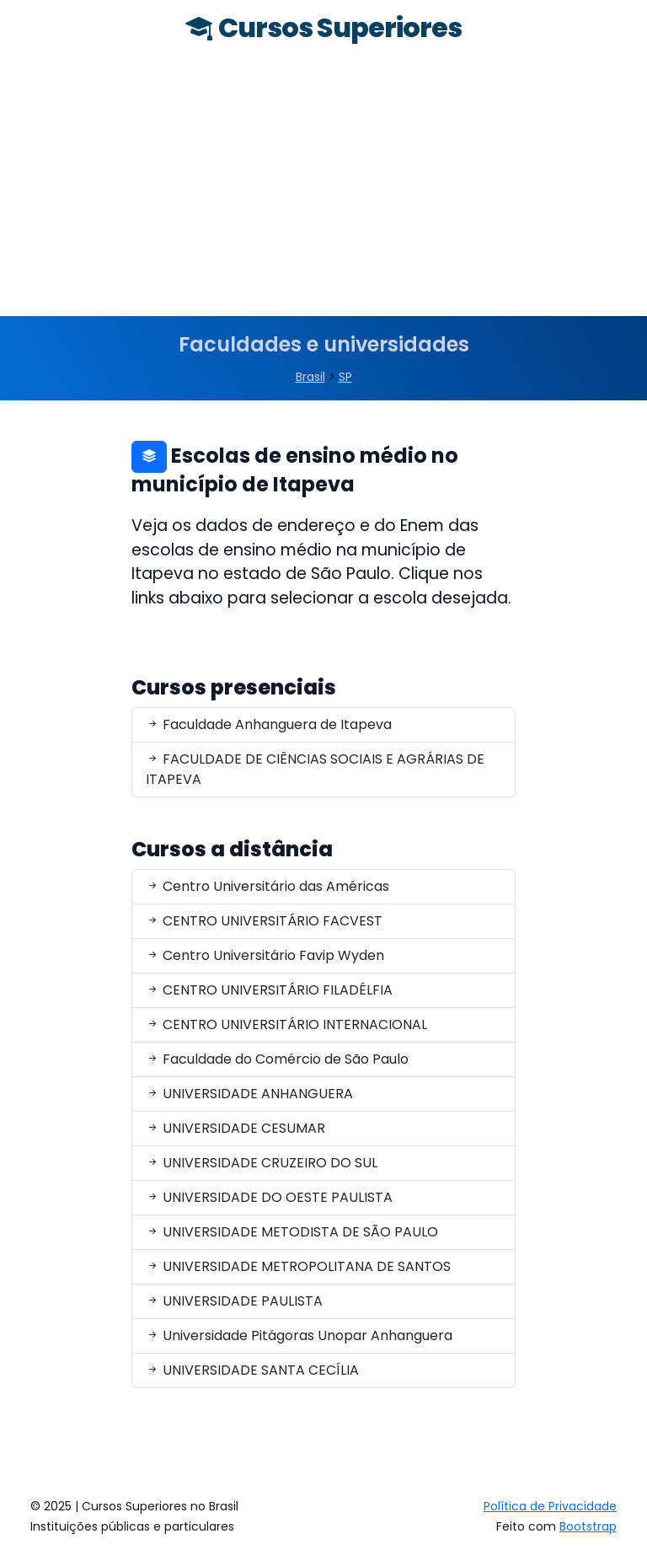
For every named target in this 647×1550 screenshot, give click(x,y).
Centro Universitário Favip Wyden (265, 955)
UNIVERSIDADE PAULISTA (234, 1301)
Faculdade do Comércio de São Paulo (277, 1059)
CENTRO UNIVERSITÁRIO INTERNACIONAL (286, 1024)
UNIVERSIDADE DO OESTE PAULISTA (269, 1197)
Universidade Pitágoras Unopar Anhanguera (299, 1335)
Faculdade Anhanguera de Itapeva (269, 724)
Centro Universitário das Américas (267, 886)
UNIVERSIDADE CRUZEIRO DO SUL (261, 1162)
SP (345, 376)
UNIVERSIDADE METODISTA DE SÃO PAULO (292, 1232)
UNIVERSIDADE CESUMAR (235, 1128)
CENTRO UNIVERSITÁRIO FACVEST (264, 921)
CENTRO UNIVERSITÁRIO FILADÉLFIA (269, 990)
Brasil (310, 376)
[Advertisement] (323, 190)
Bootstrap (588, 1526)
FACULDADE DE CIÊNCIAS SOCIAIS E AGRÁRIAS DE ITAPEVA (315, 769)
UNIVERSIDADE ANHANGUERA (249, 1093)
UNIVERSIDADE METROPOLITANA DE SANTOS (298, 1266)
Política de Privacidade (550, 1506)
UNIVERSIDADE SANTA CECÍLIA (252, 1370)
